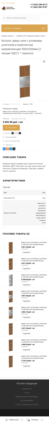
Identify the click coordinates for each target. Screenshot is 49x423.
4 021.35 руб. (34, 264)
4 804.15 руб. (34, 313)
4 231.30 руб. (34, 329)
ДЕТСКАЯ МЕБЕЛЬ (27, 401)
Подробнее (26, 252)
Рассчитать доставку (11, 141)
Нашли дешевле (9, 137)
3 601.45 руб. (34, 248)
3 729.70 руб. (34, 362)
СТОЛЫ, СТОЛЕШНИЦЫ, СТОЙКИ (26, 404)
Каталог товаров (24, 28)
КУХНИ (26, 393)
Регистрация (10, 3)
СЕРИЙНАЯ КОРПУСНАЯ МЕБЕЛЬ (26, 397)
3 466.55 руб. (34, 345)
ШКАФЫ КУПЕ (27, 389)
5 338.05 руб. (34, 280)
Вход (3, 3)
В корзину (11, 127)
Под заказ (7, 145)
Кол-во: (7, 133)
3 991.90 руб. (34, 297)
